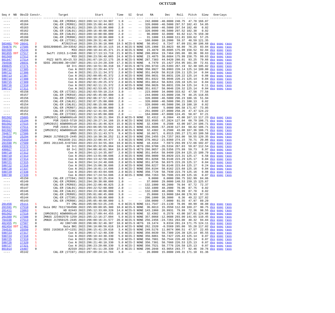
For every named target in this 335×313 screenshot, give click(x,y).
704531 (7, 274)
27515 (24, 147)
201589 (7, 258)
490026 (7, 174)
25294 (24, 162)
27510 (24, 247)
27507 (24, 266)
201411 (7, 250)
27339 (24, 208)
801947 (7, 70)
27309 (24, 97)
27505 (24, 54)
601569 (7, 58)
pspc (220, 50)
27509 (24, 170)
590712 (7, 85)
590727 (7, 293)
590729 (7, 204)
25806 (24, 154)
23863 (24, 250)
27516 (24, 254)
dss (212, 50)
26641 (24, 50)
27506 (24, 158)
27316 (24, 197)
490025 (7, 77)
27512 (24, 66)
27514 (24, 70)
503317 (7, 143)
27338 (24, 204)
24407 (24, 297)
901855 (7, 62)
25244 (24, 58)
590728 (7, 200)
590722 (7, 197)
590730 (7, 208)
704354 (7, 166)
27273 (24, 177)
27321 (24, 293)
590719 (7, 185)
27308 (24, 93)
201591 (7, 247)
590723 (7, 277)
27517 (24, 62)
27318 (24, 281)
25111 (24, 243)
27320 (24, 289)
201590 (7, 170)
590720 (7, 189)
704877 (7, 158)
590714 (7, 93)
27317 (24, 277)
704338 (7, 162)
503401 (7, 50)
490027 (7, 177)
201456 (7, 243)
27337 (24, 200)
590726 (7, 289)
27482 (24, 270)
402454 (7, 270)
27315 (24, 193)
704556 (7, 73)
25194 (24, 143)
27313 (24, 185)
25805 (24, 139)
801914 (7, 297)
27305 (24, 81)
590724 (7, 281)
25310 (24, 166)
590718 (7, 181)
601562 (7, 139)
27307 (24, 89)
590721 (7, 193)
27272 (24, 174)
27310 (24, 100)
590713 (7, 89)
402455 (7, 266)
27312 (24, 181)
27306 (24, 85)
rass (228, 50)
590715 (7, 97)
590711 (7, 81)
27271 (24, 77)
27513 (24, 262)
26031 (24, 73)
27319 (24, 285)
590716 (7, 100)
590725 (7, 285)
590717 (7, 104)
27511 (24, 150)
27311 (24, 104)
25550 (24, 274)
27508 (24, 258)
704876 (7, 54)
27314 (24, 189)
